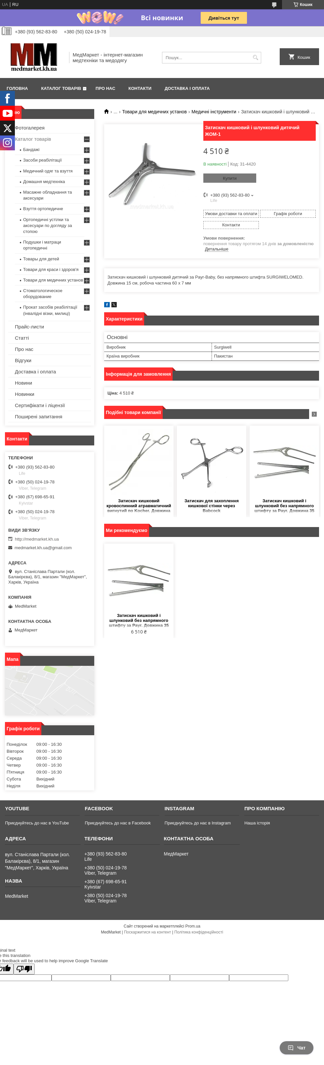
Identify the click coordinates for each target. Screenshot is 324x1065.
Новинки (24, 394)
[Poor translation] (24, 969)
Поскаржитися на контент (147, 932)
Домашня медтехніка (44, 181)
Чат (296, 1048)
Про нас (105, 88)
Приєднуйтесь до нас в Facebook (117, 822)
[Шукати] (255, 57)
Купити (230, 178)
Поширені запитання (38, 416)
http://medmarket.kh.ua (37, 539)
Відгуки (23, 360)
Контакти (140, 88)
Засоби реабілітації (42, 160)
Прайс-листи (29, 326)
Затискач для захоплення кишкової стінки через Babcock (211, 505)
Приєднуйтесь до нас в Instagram (198, 822)
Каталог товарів (61, 88)
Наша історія (257, 822)
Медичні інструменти (213, 111)
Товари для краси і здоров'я (50, 269)
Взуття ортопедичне (43, 208)
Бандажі (31, 149)
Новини (23, 383)
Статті (22, 338)
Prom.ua (192, 926)
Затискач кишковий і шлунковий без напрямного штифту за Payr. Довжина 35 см (284, 506)
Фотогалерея (30, 128)
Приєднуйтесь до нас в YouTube (37, 822)
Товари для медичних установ (154, 111)
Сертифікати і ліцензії (40, 405)
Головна (17, 88)
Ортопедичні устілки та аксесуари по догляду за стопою (47, 225)
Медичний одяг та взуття (47, 171)
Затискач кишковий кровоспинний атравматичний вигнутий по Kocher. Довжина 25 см (138, 506)
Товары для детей (41, 258)
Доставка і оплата (187, 88)
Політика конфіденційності (198, 932)
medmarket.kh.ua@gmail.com (43, 547)
